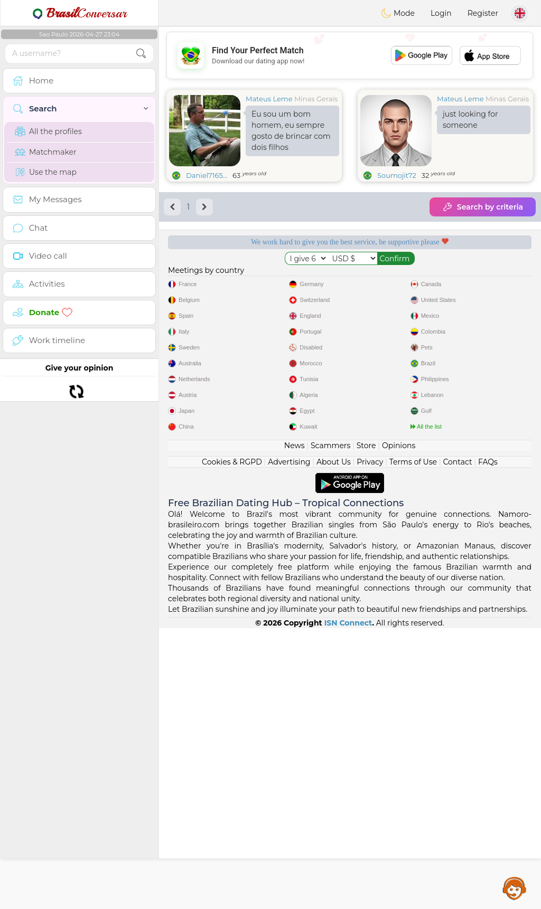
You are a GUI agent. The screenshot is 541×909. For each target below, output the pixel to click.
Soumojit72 (396, 175)
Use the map (46, 172)
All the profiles (48, 131)
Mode (398, 13)
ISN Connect (348, 903)
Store (366, 726)
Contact (457, 742)
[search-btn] (141, 53)
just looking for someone (470, 119)
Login (441, 13)
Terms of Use (413, 742)
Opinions (398, 726)
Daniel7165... (206, 175)
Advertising (289, 742)
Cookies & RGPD (232, 742)
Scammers (330, 726)
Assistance (514, 888)
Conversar (79, 13)
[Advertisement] (349, 55)
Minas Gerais (316, 98)
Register (483, 13)
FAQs (488, 742)
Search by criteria (482, 207)
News (294, 726)
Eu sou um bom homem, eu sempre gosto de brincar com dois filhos (291, 130)
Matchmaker (46, 152)
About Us (333, 742)
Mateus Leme (269, 98)
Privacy (370, 742)
